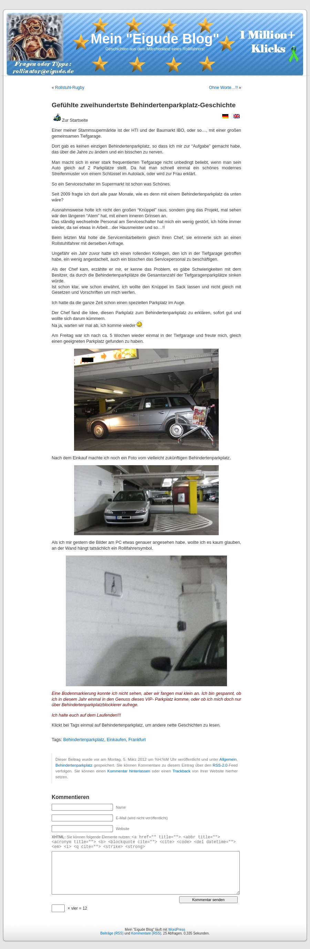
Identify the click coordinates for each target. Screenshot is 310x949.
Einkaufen (116, 739)
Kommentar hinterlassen (129, 771)
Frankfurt (137, 739)
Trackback (181, 771)
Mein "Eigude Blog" (155, 38)
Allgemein (228, 759)
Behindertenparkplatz (83, 739)
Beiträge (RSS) (111, 933)
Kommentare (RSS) (146, 933)
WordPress (176, 929)
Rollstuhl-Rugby (69, 87)
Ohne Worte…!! (223, 87)
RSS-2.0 (220, 765)
